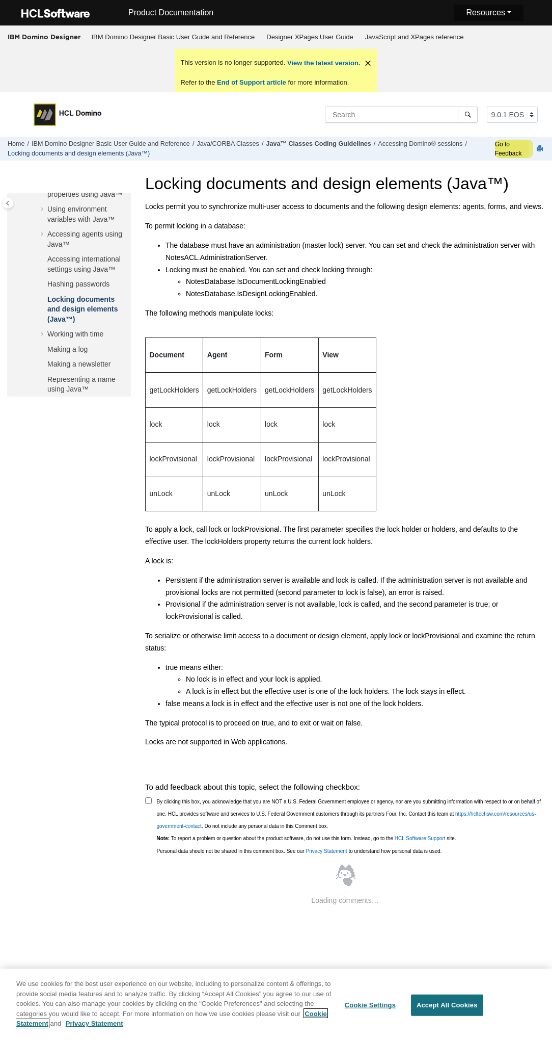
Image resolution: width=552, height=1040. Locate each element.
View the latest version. (322, 63)
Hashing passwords (78, 284)
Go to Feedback (508, 149)
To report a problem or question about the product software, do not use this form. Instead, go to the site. (306, 838)
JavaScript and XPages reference (414, 37)
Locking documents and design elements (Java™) (79, 153)
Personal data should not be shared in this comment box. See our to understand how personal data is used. (299, 851)
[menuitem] (173, 37)
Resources (485, 12)
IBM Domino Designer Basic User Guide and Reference (173, 37)
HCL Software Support (420, 838)
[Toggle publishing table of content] (8, 203)
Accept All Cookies (447, 1009)
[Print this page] (540, 149)
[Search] (468, 115)
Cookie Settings (370, 1009)
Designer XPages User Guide (309, 37)
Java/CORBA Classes (228, 143)
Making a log (67, 349)
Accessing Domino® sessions (420, 143)
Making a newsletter (79, 364)
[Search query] (401, 115)
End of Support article (251, 82)
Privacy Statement (326, 851)
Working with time (75, 334)
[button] (43, 209)
